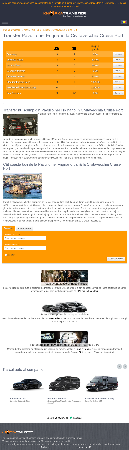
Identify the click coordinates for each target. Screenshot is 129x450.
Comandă (118, 54)
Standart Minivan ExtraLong (21, 87)
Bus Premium (14, 93)
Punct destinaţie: (12, 245)
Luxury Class (13, 65)
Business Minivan (16, 76)
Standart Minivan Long (18, 82)
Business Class (15, 59)
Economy (12, 54)
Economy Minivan (16, 71)
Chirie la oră (24, 228)
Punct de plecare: (12, 234)
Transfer (8, 228)
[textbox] (25, 238)
